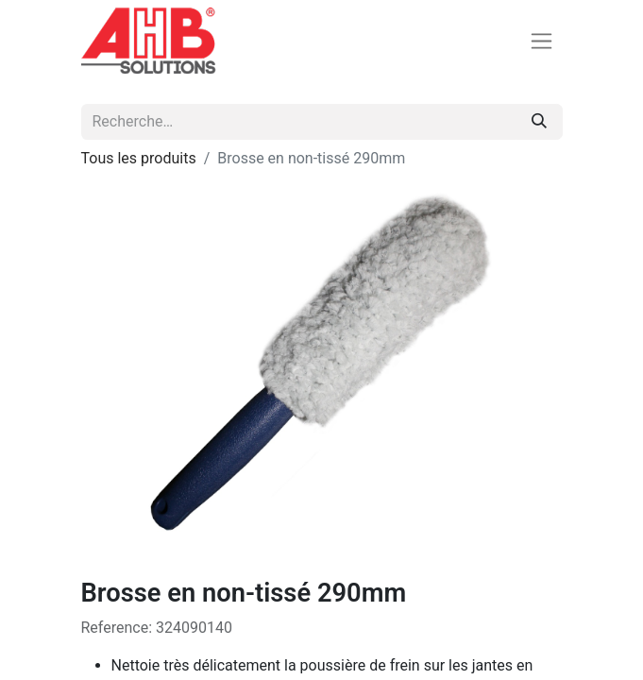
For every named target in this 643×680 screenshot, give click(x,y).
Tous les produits (138, 158)
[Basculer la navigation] (541, 41)
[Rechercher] (539, 122)
